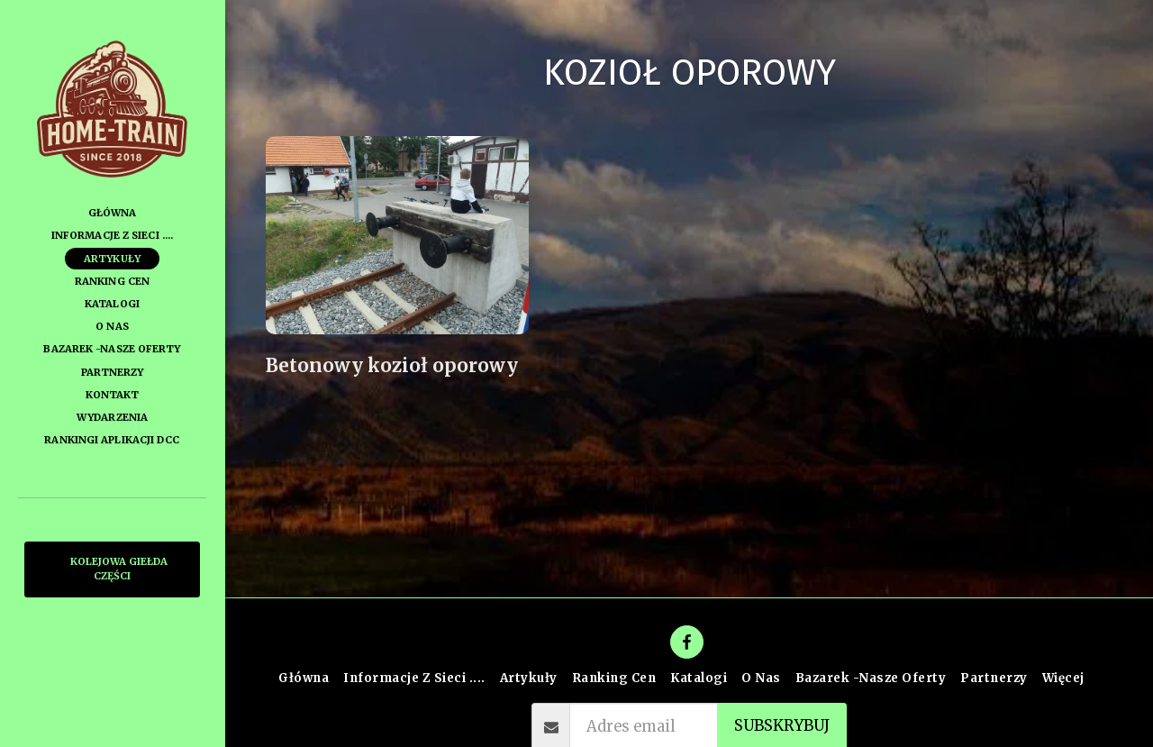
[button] (66, 642)
